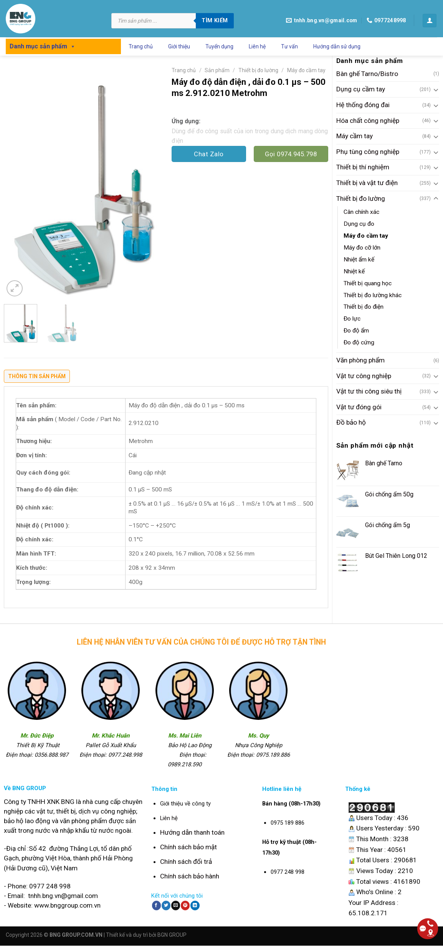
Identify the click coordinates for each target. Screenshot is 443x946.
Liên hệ (257, 46)
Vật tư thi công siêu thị (369, 391)
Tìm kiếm (215, 20)
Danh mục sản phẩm (43, 46)
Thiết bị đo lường (360, 198)
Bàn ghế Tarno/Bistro (367, 74)
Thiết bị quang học (368, 283)
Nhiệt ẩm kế (359, 259)
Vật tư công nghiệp (363, 376)
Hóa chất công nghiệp (367, 120)
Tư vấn (289, 46)
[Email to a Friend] (175, 905)
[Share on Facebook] (156, 905)
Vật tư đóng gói (359, 407)
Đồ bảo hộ (351, 422)
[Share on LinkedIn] (194, 905)
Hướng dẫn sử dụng (336, 46)
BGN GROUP (172, 935)
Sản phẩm (217, 70)
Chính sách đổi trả (186, 861)
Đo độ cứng (359, 342)
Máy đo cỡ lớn (362, 247)
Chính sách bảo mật (188, 847)
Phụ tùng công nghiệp (367, 151)
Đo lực (352, 318)
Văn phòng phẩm (360, 360)
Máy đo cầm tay (366, 235)
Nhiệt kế (354, 271)
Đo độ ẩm (356, 330)
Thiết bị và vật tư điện (367, 183)
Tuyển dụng (219, 46)
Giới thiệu (179, 46)
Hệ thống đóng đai (363, 105)
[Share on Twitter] (166, 905)
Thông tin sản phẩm (37, 376)
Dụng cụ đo (359, 223)
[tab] (37, 378)
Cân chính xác (361, 211)
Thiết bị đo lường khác (373, 295)
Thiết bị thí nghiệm (362, 167)
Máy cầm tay (354, 136)
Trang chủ (141, 46)
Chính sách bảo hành (189, 876)
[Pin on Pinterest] (185, 905)
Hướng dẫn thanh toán (192, 832)
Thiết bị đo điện (363, 306)
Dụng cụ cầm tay (360, 89)
